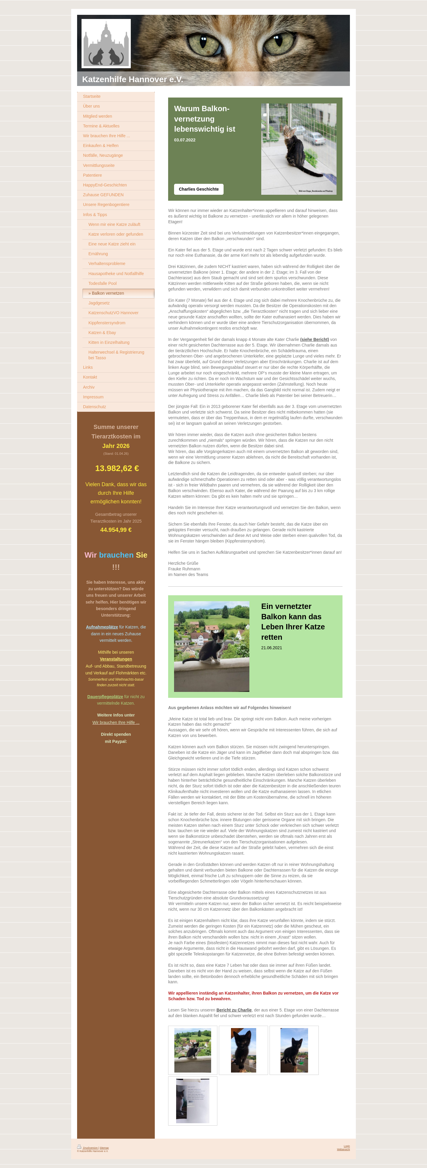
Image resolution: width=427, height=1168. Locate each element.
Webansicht (343, 1149)
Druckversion (87, 1147)
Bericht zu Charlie (234, 1010)
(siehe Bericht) (314, 339)
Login (347, 1146)
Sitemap (104, 1147)
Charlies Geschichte (199, 189)
